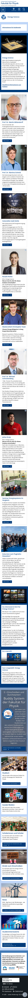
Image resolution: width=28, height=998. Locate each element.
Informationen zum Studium (10, 783)
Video (10, 612)
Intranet (5, 987)
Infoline (13, 987)
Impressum (7, 991)
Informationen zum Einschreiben (11, 878)
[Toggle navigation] (3, 10)
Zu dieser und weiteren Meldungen (12, 910)
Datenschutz (18, 991)
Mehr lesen (6, 140)
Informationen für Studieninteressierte (8, 944)
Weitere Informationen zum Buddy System (12, 748)
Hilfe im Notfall (8, 989)
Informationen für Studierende (11, 27)
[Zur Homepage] (14, 1)
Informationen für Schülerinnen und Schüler (12, 844)
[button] (19, 9)
